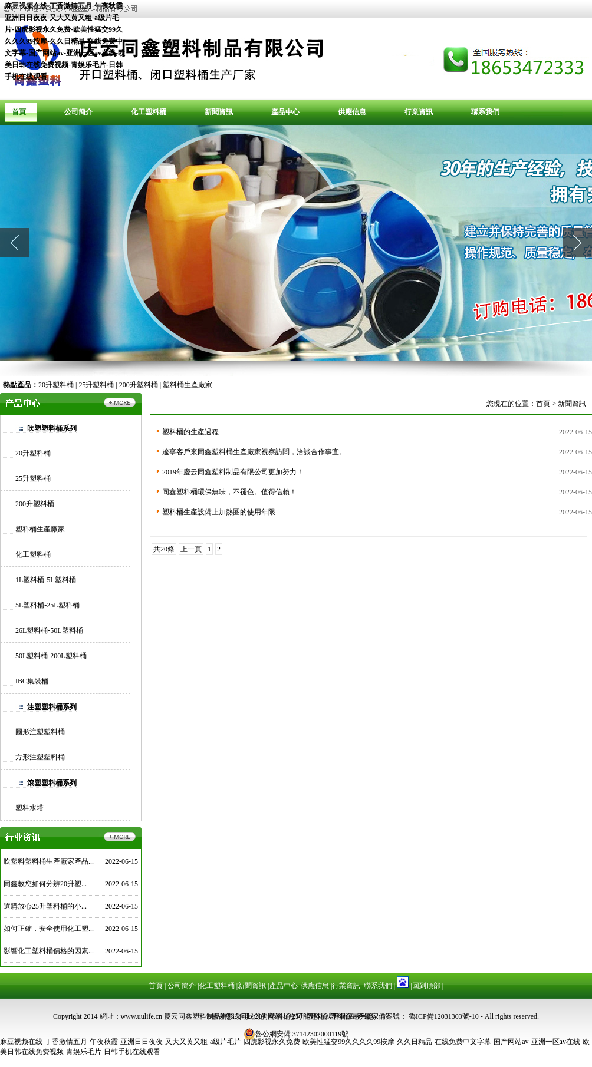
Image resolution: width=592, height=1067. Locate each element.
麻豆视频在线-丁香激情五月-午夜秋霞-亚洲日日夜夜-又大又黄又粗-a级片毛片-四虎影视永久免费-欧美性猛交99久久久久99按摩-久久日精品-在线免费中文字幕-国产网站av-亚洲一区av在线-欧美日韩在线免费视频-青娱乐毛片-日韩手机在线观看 (65, 41)
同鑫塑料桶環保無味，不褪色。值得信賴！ (229, 492)
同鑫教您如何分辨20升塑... (45, 884)
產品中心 (285, 112)
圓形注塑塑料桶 (40, 732)
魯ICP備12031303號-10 (443, 1016)
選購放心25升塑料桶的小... (45, 906)
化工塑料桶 (148, 112)
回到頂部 (426, 986)
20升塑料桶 (56, 385)
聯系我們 (485, 112)
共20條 (164, 549)
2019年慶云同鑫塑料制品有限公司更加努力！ (233, 472)
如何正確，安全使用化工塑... (49, 928)
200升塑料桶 (138, 385)
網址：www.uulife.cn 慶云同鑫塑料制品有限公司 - (177, 1016)
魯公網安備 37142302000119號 (296, 1034)
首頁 (19, 112)
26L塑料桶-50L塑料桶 (49, 630)
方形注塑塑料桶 (40, 757)
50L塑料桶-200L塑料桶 (51, 656)
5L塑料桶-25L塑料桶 (47, 605)
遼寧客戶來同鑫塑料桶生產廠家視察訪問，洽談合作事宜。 (254, 452)
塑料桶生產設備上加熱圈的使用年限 (218, 512)
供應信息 (352, 112)
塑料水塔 (29, 808)
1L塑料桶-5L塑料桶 (45, 580)
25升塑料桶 (96, 385)
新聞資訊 (219, 112)
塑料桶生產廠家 (187, 385)
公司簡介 (78, 112)
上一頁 (191, 549)
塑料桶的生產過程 (190, 432)
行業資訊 (418, 112)
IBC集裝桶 (31, 681)
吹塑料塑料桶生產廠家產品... (49, 861)
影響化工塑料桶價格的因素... (49, 951)
